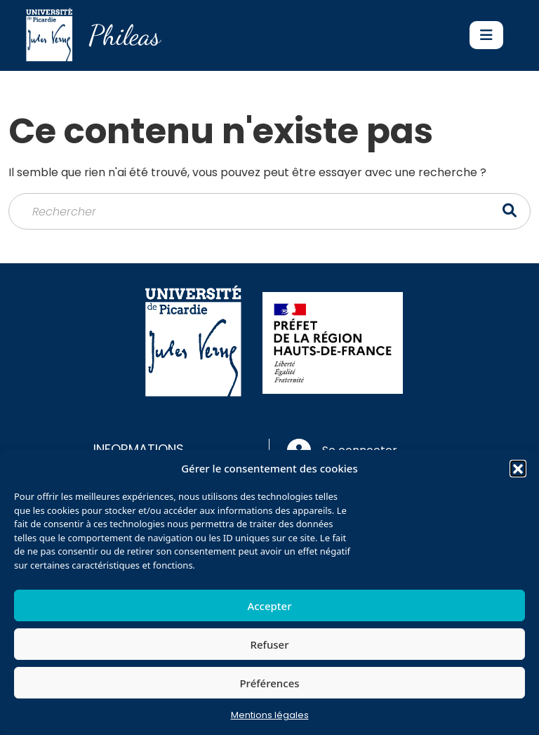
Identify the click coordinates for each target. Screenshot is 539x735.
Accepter (269, 606)
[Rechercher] (269, 211)
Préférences (269, 683)
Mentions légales (270, 715)
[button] (518, 468)
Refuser (269, 644)
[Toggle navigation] (486, 35)
